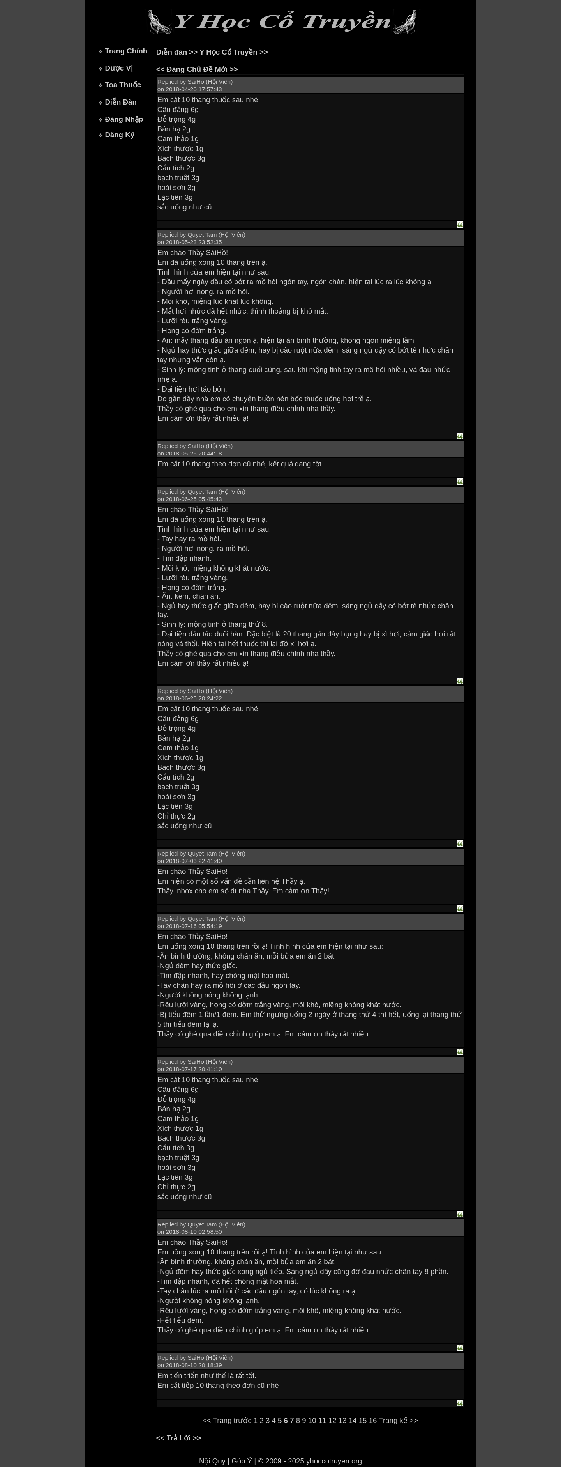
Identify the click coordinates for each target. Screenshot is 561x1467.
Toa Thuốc (123, 85)
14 (353, 1420)
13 (343, 1420)
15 (363, 1420)
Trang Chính (126, 51)
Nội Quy (212, 1461)
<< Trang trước (227, 1420)
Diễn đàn (171, 52)
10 (312, 1420)
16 (373, 1420)
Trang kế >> (398, 1420)
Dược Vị (118, 68)
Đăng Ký (119, 135)
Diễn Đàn (120, 102)
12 (332, 1420)
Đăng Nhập (124, 119)
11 (322, 1420)
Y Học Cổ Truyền (228, 52)
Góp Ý (241, 1461)
